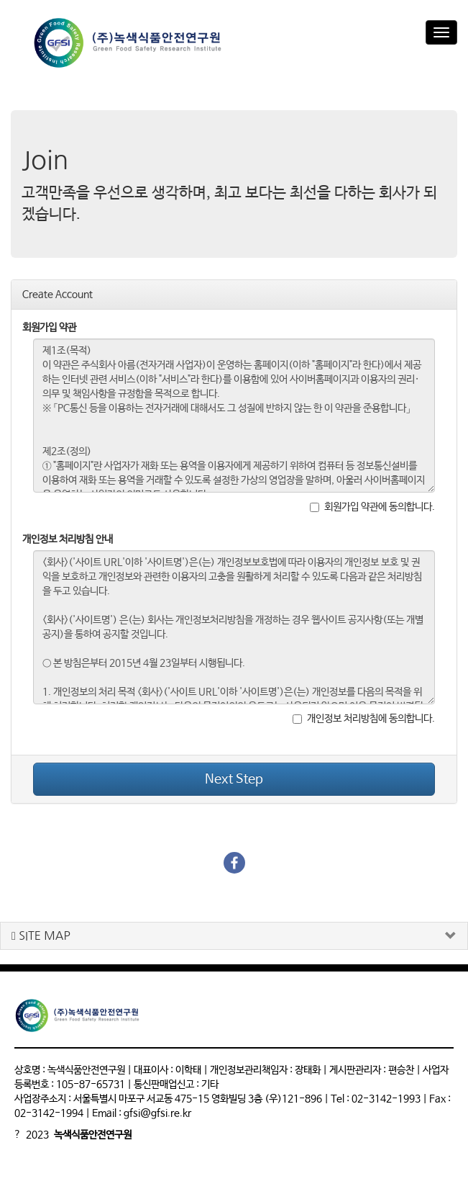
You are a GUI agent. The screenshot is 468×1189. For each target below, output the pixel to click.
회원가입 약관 (49, 327)
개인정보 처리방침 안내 (67, 539)
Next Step (234, 779)
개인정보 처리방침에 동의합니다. (364, 718)
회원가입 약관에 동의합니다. (372, 507)
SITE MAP (41, 936)
